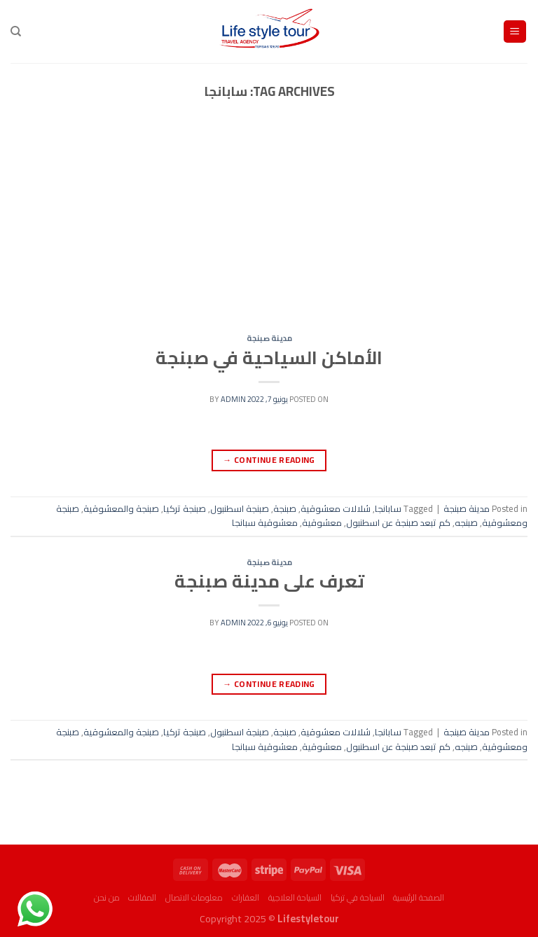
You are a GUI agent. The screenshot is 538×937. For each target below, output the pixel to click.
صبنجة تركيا (184, 508)
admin (233, 398)
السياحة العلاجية (295, 897)
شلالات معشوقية (336, 508)
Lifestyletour (308, 918)
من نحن (107, 897)
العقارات (245, 897)
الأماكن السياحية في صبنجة (269, 358)
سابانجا (388, 508)
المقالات (142, 897)
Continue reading (269, 460)
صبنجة (284, 508)
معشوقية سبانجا (265, 522)
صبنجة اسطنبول (239, 508)
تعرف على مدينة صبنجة (269, 581)
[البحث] (16, 31)
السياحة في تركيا (358, 897)
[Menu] (515, 31)
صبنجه (466, 522)
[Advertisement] (269, 230)
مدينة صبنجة (269, 338)
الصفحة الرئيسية (418, 897)
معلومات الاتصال (194, 897)
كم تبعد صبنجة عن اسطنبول (398, 522)
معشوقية (322, 522)
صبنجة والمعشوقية (121, 508)
